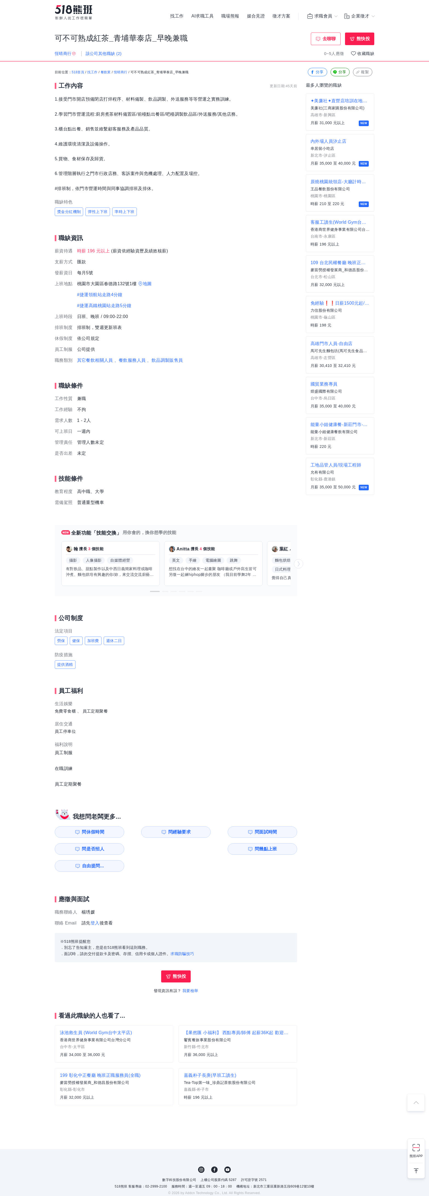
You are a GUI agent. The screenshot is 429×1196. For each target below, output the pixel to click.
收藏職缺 (365, 53)
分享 (317, 72)
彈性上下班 (98, 211)
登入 (95, 906)
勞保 (61, 640)
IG (201, 1153)
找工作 (177, 16)
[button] (155, 591)
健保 (76, 640)
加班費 (93, 640)
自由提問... (149, 849)
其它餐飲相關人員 (95, 360)
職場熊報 (230, 16)
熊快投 (363, 38)
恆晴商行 (120, 72)
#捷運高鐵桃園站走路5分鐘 (104, 305)
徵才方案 (282, 16)
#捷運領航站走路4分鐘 (100, 294)
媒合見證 (256, 16)
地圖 (147, 283)
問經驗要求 (148, 832)
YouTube (227, 1153)
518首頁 (78, 72)
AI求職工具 (202, 16)
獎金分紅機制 (69, 211)
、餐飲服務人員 (130, 360)
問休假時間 (86, 832)
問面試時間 (210, 832)
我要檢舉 (190, 974)
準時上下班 (124, 211)
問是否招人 (273, 832)
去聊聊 (329, 38)
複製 (362, 72)
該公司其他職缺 (104, 53)
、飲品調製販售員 (165, 360)
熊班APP (416, 1156)
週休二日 (114, 640)
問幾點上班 (86, 849)
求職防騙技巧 (182, 937)
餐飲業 (106, 72)
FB (214, 1153)
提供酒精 (65, 664)
